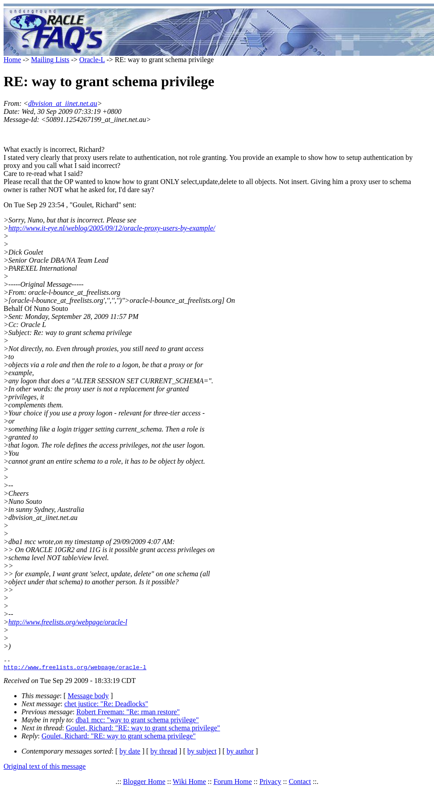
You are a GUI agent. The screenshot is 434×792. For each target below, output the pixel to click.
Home (12, 59)
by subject (202, 754)
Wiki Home (189, 784)
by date (130, 754)
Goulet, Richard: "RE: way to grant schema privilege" (143, 730)
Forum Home (232, 784)
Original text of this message (45, 769)
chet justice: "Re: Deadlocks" (106, 706)
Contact (300, 784)
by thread (163, 754)
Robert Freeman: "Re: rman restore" (128, 714)
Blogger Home (144, 784)
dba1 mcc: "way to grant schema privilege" (137, 722)
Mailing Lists (50, 59)
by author (240, 754)
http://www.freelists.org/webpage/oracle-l (67, 622)
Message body (88, 698)
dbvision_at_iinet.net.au (62, 103)
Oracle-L (92, 59)
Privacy (270, 784)
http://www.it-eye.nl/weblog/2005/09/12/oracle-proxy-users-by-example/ (111, 228)
